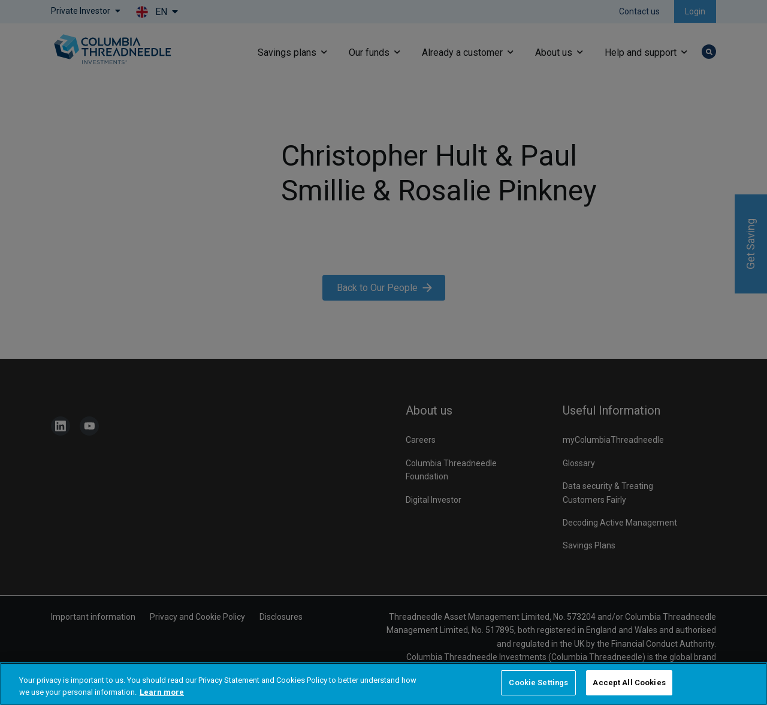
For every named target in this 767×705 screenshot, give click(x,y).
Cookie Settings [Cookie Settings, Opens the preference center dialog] (538, 682)
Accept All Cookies (629, 682)
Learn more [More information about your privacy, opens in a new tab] (162, 692)
